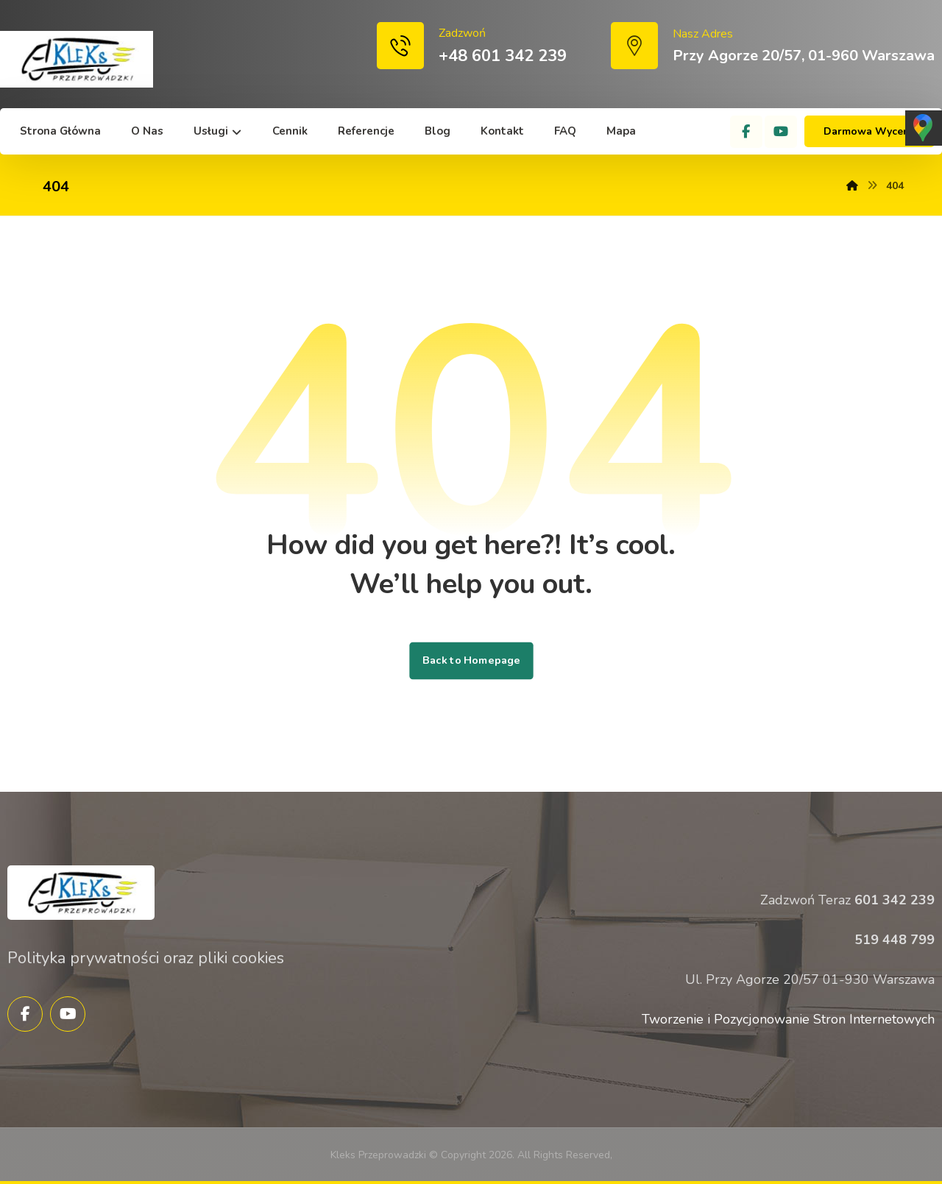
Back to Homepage (471, 660)
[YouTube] (781, 132)
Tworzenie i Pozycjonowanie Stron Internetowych (788, 1019)
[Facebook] (746, 132)
